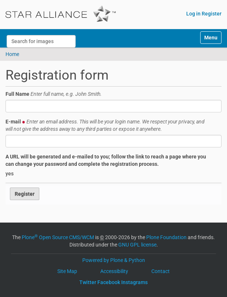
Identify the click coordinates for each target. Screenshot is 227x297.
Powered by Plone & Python (113, 260)
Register (211, 14)
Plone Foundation (166, 237)
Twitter (87, 282)
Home (12, 54)
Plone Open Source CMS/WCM (58, 237)
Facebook (108, 282)
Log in (193, 14)
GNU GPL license (137, 245)
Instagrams (134, 282)
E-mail (105, 125)
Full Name (54, 94)
